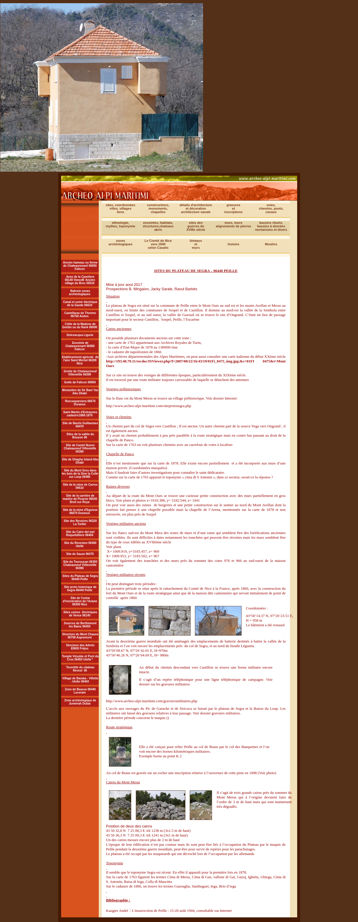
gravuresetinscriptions (233, 208)
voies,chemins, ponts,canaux (271, 208)
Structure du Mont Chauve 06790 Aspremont (80, 636)
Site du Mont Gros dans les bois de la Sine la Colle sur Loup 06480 (80, 473)
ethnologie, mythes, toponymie (120, 224)
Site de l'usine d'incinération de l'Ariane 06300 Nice (80, 601)
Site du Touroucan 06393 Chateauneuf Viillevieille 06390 (80, 565)
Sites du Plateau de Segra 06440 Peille (80, 577)
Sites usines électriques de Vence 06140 (80, 614)
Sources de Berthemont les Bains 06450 (80, 625)
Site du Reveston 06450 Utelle (80, 544)
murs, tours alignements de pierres (233, 224)
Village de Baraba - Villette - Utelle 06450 (80, 680)
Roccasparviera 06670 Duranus (80, 403)
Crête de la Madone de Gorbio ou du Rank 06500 (79, 325)
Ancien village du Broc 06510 (80, 281)
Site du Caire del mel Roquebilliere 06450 (80, 533)
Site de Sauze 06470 (80, 554)
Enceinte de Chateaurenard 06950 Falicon (79, 346)
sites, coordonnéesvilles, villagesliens (120, 208)
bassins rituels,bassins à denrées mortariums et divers (271, 226)
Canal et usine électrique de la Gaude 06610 (80, 303)
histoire (233, 244)
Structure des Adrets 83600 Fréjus (80, 647)
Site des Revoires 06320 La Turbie (80, 522)
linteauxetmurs (196, 244)
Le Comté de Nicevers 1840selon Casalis (158, 244)
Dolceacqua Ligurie (80, 335)
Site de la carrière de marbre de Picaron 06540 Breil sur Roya (80, 499)
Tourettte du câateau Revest (80, 669)
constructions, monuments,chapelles (158, 208)
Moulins (271, 244)
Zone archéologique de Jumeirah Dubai (80, 702)
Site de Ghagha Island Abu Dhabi (80, 461)
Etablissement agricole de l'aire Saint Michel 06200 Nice (80, 360)
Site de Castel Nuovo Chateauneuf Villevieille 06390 (80, 448)
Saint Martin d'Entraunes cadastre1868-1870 (80, 414)
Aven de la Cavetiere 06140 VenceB (79, 278)
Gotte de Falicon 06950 (80, 382)
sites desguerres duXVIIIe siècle (196, 226)
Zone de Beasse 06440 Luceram (80, 691)
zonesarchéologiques (121, 242)
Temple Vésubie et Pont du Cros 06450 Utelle (80, 658)
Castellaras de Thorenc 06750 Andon (80, 314)
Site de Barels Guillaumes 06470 (80, 425)
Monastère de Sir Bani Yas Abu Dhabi (80, 392)
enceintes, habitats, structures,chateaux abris (158, 226)
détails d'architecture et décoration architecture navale (196, 208)
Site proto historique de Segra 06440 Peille (80, 588)
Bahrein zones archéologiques (79, 292)
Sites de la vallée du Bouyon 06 (80, 436)
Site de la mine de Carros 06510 (80, 486)
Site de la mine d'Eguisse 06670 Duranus (80, 511)
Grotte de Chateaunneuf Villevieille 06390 (80, 373)
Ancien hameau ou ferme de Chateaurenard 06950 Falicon (80, 266)
